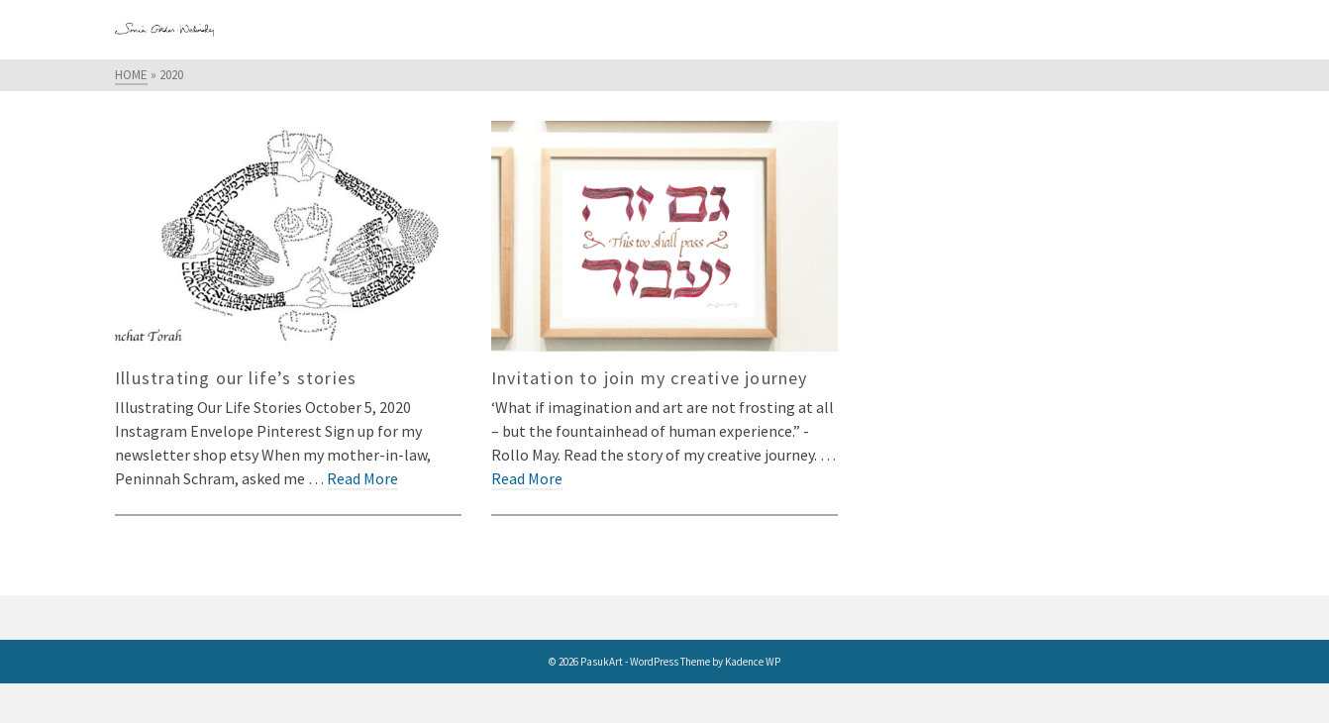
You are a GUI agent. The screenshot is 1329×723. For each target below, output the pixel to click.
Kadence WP (752, 662)
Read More (362, 478)
